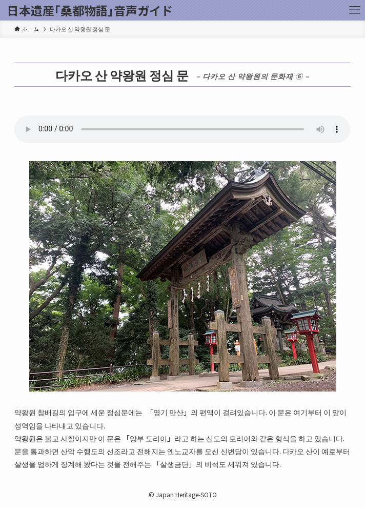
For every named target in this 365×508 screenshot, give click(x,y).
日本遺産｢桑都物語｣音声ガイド (90, 10)
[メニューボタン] (354, 10)
